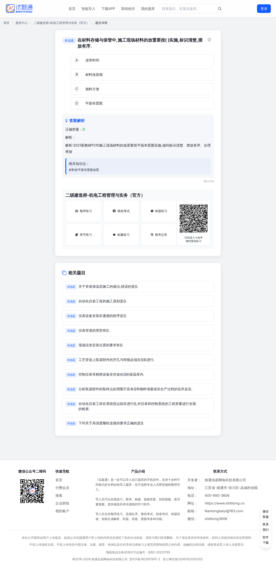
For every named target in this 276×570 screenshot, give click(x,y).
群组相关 (128, 8)
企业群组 (62, 503)
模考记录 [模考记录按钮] (159, 234)
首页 (72, 8)
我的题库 (148, 8)
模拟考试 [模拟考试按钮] (121, 211)
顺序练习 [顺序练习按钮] (83, 211)
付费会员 (62, 488)
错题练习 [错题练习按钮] (159, 211)
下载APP (108, 8)
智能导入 (88, 8)
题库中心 (22, 23)
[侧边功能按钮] (265, 526)
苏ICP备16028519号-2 (144, 559)
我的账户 (62, 511)
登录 (263, 8)
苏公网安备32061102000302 (183, 559)
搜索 (58, 495)
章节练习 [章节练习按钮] (83, 234)
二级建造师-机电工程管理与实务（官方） (61, 23)
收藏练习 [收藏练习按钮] (121, 234)
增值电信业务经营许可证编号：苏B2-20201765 (138, 552)
